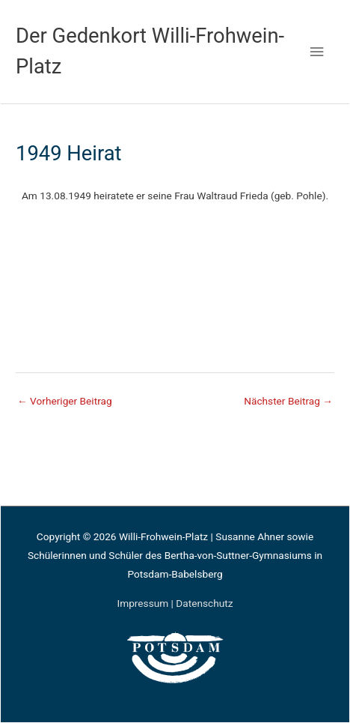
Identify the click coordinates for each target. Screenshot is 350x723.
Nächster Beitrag (288, 401)
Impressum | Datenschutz (175, 603)
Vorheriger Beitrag (64, 401)
